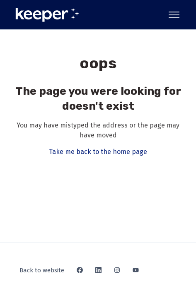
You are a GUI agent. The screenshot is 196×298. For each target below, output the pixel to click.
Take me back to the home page (98, 152)
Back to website (41, 270)
